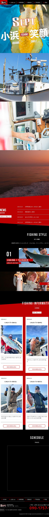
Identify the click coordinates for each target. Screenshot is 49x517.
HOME (4, 499)
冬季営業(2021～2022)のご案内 (33, 222)
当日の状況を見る (11, 367)
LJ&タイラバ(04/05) (36, 322)
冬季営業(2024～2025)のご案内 (33, 206)
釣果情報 (20, 2)
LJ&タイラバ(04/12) (10, 322)
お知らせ (12, 2)
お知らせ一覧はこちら (5, 216)
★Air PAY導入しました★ (32, 217)
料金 (45, 2)
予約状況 (37, 2)
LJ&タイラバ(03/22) (10, 381)
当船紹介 (29, 2)
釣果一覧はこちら (37, 312)
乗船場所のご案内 (30, 212)
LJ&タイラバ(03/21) (36, 381)
